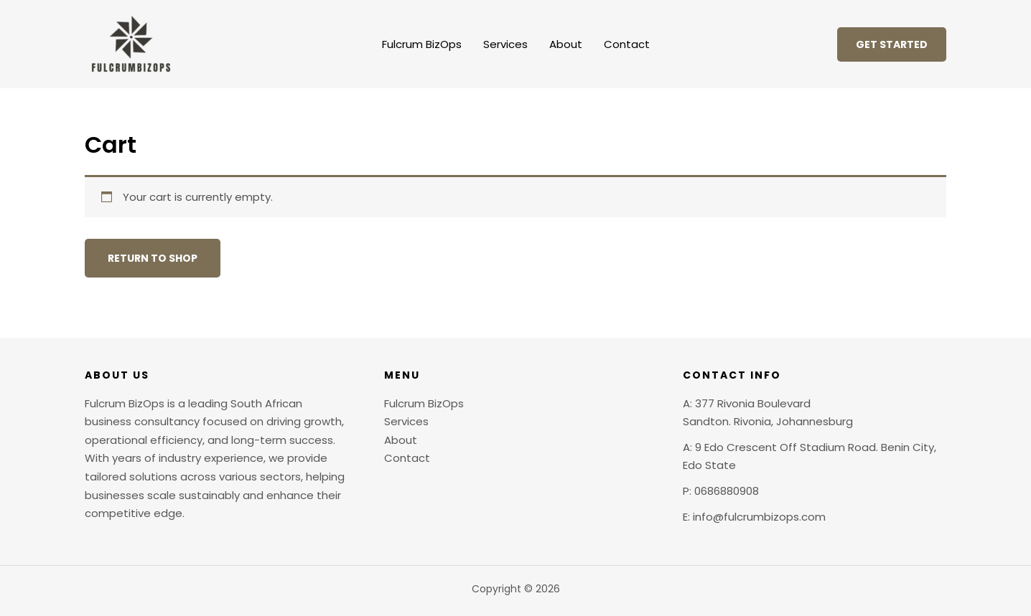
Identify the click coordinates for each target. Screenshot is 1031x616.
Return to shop (152, 258)
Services (505, 44)
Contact (627, 44)
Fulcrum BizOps (422, 44)
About (565, 44)
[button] (891, 44)
